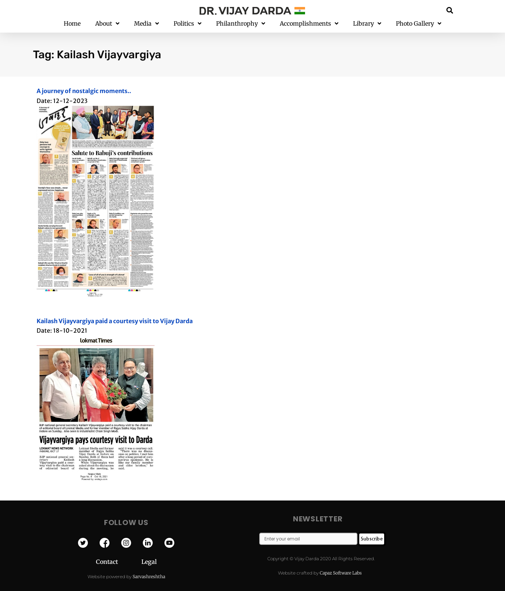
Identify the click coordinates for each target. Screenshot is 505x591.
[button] (449, 10)
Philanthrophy (240, 23)
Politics (187, 23)
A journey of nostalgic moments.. (84, 91)
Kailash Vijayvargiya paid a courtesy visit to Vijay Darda (115, 321)
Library (367, 23)
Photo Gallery (418, 23)
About (107, 23)
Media (146, 23)
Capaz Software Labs (341, 573)
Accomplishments (309, 23)
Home (72, 23)
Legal (149, 561)
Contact (118, 561)
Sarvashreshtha (149, 576)
